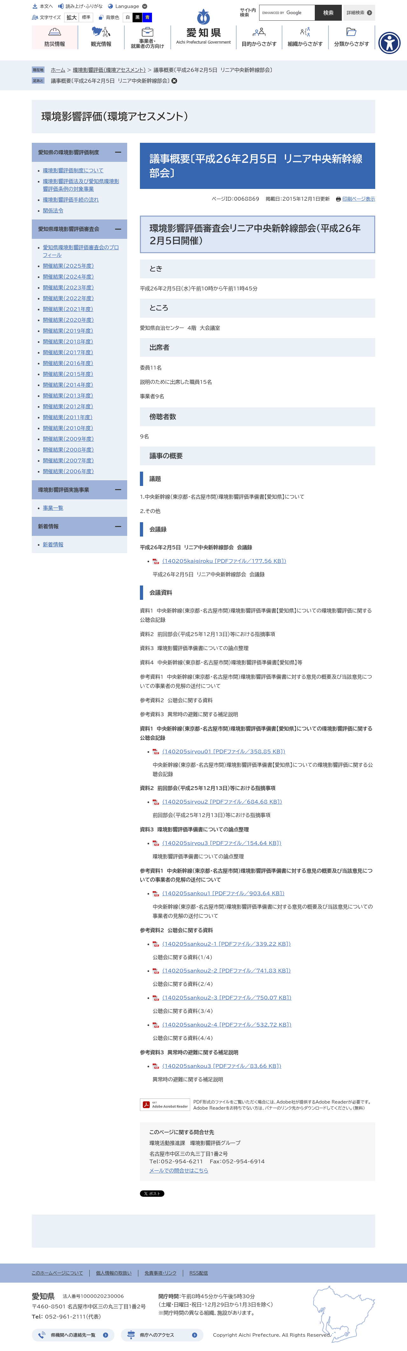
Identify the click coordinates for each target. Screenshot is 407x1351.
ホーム (58, 70)
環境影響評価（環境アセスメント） (109, 70)
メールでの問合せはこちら (178, 1170)
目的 (259, 44)
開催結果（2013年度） (68, 395)
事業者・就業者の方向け (147, 44)
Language (127, 6)
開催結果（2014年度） (68, 384)
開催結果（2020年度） (68, 319)
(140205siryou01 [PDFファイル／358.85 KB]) (224, 751)
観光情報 (101, 43)
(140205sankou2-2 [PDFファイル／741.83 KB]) (226, 970)
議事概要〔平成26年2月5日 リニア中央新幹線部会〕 (110, 80)
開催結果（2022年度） (68, 298)
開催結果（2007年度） (68, 460)
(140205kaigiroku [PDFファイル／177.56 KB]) (224, 561)
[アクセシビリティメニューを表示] (389, 43)
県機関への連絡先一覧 (73, 1335)
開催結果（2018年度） (68, 341)
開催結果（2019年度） (68, 330)
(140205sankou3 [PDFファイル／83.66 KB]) (221, 1066)
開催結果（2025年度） (68, 265)
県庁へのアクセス (157, 1335)
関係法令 (53, 210)
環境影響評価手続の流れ (71, 199)
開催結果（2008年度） (68, 449)
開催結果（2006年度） (68, 471)
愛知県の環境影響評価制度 (68, 152)
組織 (305, 44)
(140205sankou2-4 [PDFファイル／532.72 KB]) (227, 1024)
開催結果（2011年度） (68, 417)
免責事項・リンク (160, 1273)
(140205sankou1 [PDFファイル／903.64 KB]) (223, 893)
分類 (351, 44)
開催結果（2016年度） (68, 363)
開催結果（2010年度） (68, 428)
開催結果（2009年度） (68, 438)
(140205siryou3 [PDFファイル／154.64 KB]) (221, 843)
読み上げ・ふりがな (84, 6)
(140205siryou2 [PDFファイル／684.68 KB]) (222, 801)
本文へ (46, 6)
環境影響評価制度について (73, 170)
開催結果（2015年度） (68, 374)
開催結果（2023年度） (68, 287)
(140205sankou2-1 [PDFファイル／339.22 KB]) (226, 943)
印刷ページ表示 (358, 199)
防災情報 (55, 43)
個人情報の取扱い (114, 1273)
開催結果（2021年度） (68, 309)
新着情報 (48, 526)
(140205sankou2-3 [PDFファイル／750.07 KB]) (227, 997)
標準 (86, 17)
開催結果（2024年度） (68, 276)
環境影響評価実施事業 (63, 489)
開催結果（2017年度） (68, 352)
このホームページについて (57, 1273)
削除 (174, 81)
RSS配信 (199, 1273)
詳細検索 (355, 12)
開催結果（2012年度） (68, 406)
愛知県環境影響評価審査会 (68, 229)
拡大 (71, 17)
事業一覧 (53, 507)
